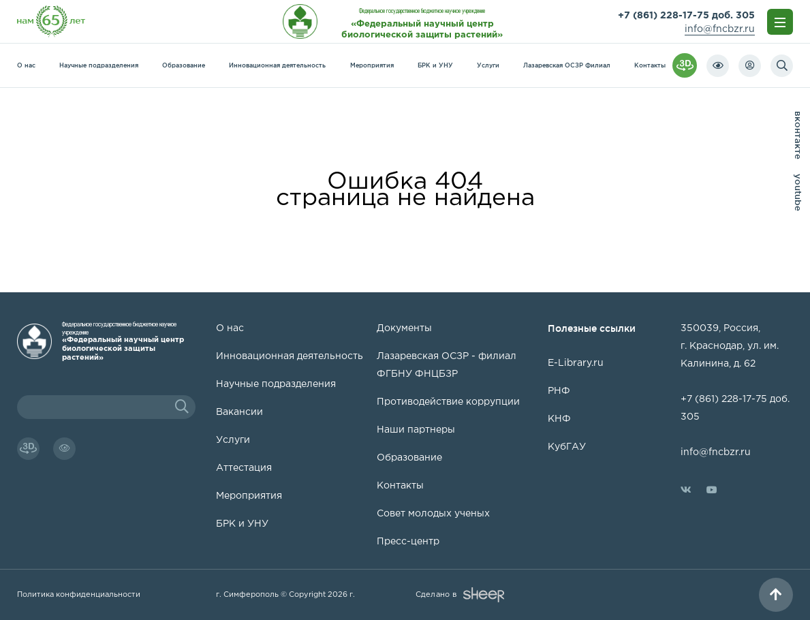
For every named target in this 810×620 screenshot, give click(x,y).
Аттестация (244, 468)
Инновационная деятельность (277, 65)
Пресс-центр (408, 542)
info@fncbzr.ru (720, 29)
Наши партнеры (416, 430)
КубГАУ (567, 447)
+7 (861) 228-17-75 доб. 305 (686, 16)
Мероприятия (372, 65)
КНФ (559, 419)
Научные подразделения (98, 65)
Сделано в (460, 594)
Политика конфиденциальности (78, 594)
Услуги (488, 65)
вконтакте (798, 135)
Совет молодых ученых (433, 514)
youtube (798, 192)
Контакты (650, 65)
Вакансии (239, 412)
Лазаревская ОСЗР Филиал (566, 65)
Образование (183, 65)
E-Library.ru (576, 363)
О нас (26, 65)
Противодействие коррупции (448, 402)
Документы (404, 328)
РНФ (559, 391)
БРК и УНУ (435, 65)
